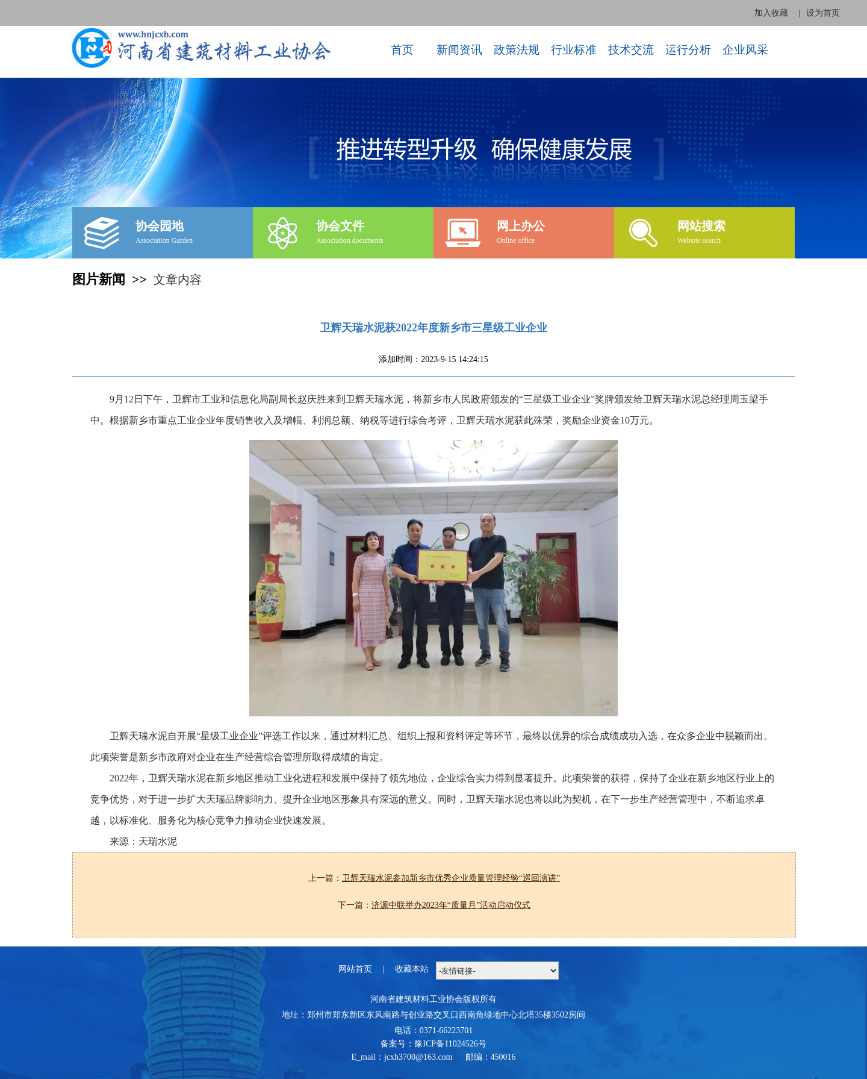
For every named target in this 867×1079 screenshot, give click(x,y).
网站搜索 (701, 226)
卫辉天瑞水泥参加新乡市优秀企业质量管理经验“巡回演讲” (451, 878)
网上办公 (521, 226)
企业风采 (745, 49)
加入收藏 (771, 12)
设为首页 (823, 12)
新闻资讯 (459, 49)
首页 (402, 49)
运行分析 (688, 49)
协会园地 (159, 226)
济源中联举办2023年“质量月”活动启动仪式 (450, 905)
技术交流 (631, 49)
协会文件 (340, 226)
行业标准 (574, 49)
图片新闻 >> (113, 279)
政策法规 (516, 49)
